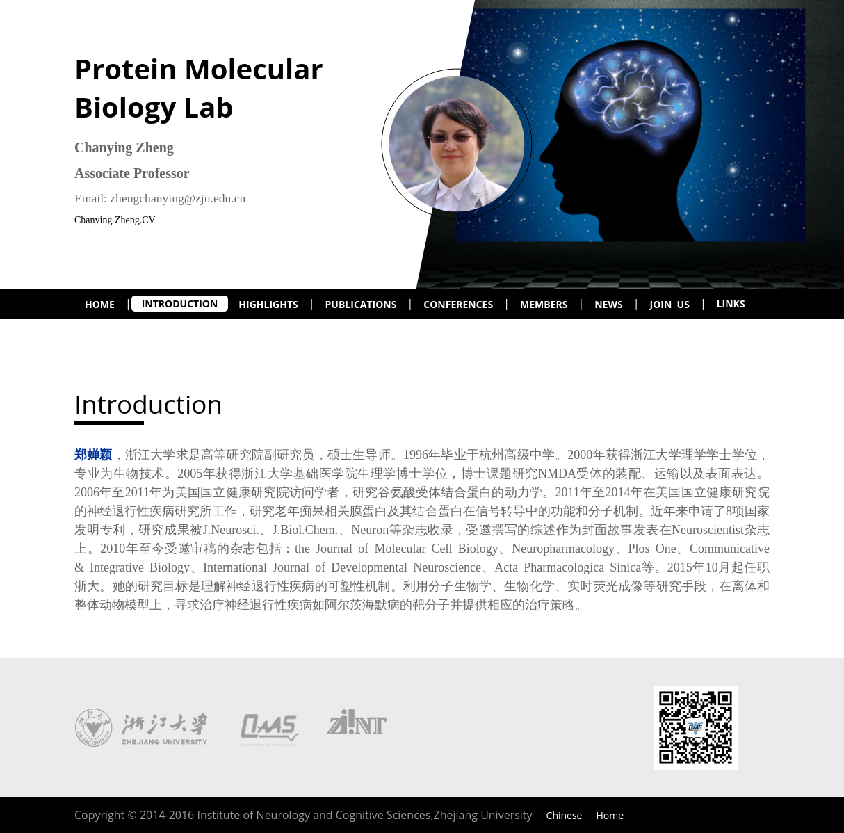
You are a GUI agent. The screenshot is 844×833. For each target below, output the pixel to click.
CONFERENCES (458, 304)
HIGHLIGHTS (268, 304)
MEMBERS (543, 304)
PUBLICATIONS (361, 304)
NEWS (608, 304)
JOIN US (670, 304)
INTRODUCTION (180, 303)
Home (610, 815)
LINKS (731, 303)
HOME (100, 304)
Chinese (564, 815)
